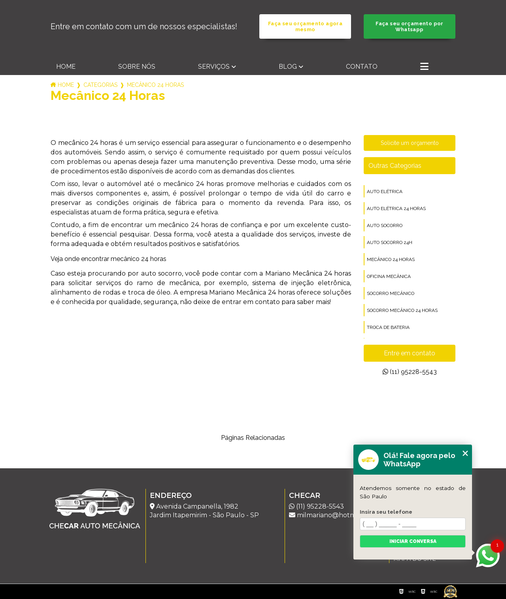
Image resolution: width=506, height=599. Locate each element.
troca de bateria (388, 327)
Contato (362, 66)
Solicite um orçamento (410, 143)
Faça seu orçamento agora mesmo (305, 26)
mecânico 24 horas (391, 259)
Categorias (100, 85)
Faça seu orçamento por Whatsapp (409, 26)
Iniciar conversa (412, 541)
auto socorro (384, 225)
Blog (288, 66)
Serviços (214, 66)
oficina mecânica (389, 276)
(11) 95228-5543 (410, 372)
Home (66, 66)
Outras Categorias (394, 165)
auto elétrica (384, 191)
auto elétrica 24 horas (396, 208)
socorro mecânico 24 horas (402, 310)
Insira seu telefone (386, 512)
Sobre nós (136, 66)
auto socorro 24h (389, 242)
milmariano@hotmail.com (333, 515)
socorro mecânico (390, 293)
